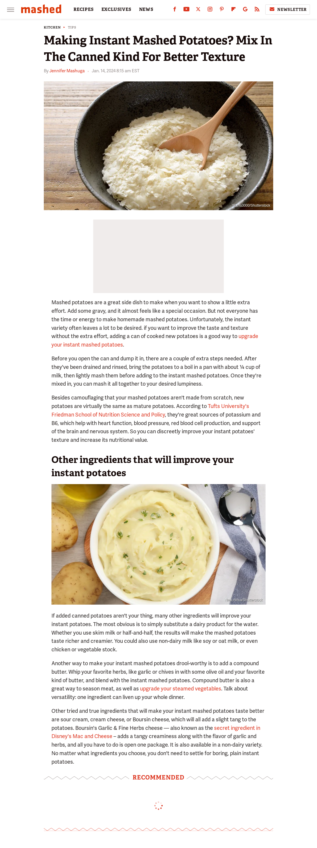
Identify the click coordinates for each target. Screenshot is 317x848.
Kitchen (52, 27)
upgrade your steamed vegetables (180, 688)
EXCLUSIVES (116, 9)
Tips (72, 27)
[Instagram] (209, 10)
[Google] (245, 10)
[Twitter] (198, 10)
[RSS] (257, 10)
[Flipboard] (233, 10)
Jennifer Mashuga (67, 71)
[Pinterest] (221, 10)
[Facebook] (174, 10)
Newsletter (287, 9)
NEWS (146, 9)
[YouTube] (186, 10)
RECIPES (84, 9)
